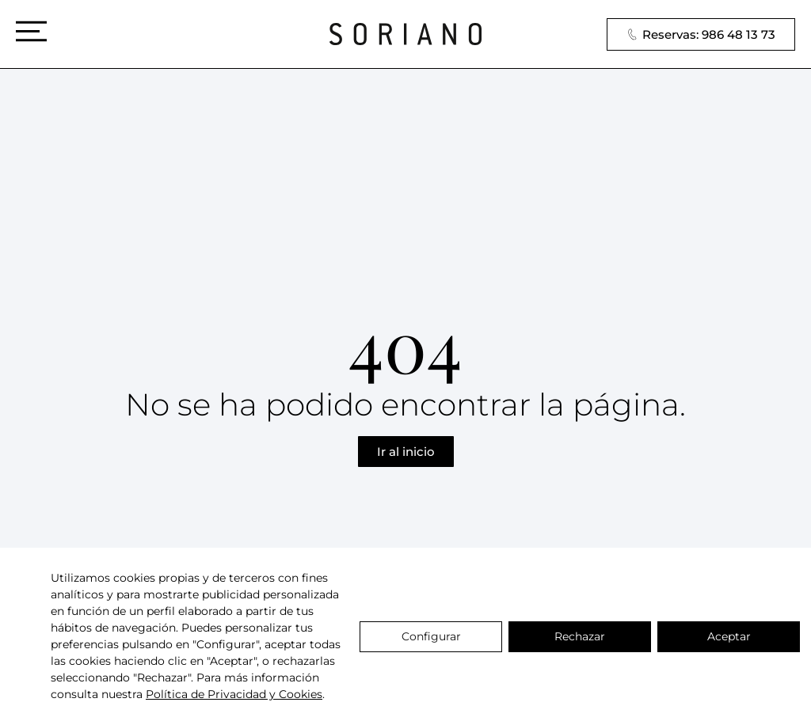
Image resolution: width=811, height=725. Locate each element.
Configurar (431, 636)
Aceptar (729, 636)
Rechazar (579, 636)
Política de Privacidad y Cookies (234, 694)
